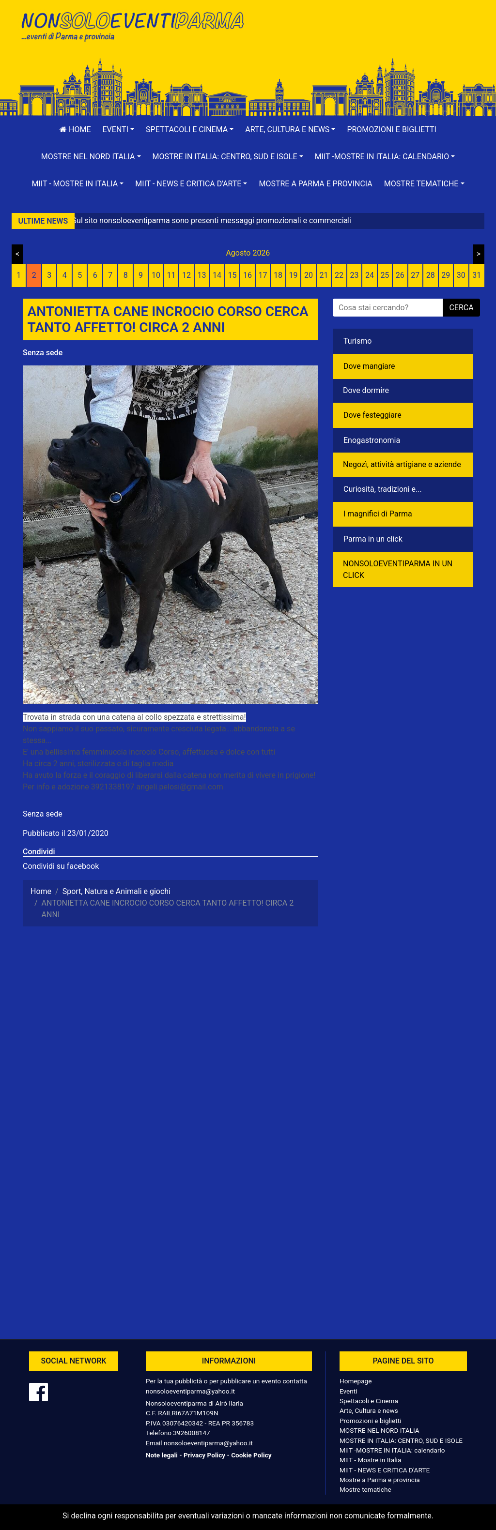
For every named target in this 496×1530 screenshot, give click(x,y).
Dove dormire (366, 390)
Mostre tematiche (365, 1489)
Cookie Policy (251, 1455)
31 (476, 275)
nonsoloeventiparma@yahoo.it (190, 1391)
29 (445, 275)
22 (339, 275)
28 (430, 275)
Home (75, 129)
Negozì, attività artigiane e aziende (402, 464)
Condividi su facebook (61, 866)
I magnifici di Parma (377, 513)
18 (278, 275)
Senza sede (42, 352)
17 (263, 275)
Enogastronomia (371, 440)
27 (415, 275)
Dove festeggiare (372, 415)
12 (186, 275)
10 (156, 275)
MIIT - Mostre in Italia (370, 1460)
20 (308, 275)
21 (323, 275)
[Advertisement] (364, 39)
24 (369, 275)
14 (217, 275)
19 (293, 275)
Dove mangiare (369, 366)
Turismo (357, 341)
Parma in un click (373, 539)
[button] (118, 129)
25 (384, 275)
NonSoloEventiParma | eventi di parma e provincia (132, 28)
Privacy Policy (204, 1455)
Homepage (356, 1381)
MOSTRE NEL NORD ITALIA (379, 1430)
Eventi (348, 1391)
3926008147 (191, 1433)
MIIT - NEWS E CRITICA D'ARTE (385, 1470)
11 (171, 275)
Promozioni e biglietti (391, 129)
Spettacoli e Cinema (369, 1401)
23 (354, 275)
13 (202, 275)
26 (400, 275)
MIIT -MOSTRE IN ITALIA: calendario (392, 1450)
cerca (461, 307)
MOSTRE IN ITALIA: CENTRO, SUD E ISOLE (401, 1440)
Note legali (162, 1455)
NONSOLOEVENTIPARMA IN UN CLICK (397, 569)
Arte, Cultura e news (369, 1410)
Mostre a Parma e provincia (315, 183)
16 (247, 275)
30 (461, 275)
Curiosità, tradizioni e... (382, 489)
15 (232, 275)
